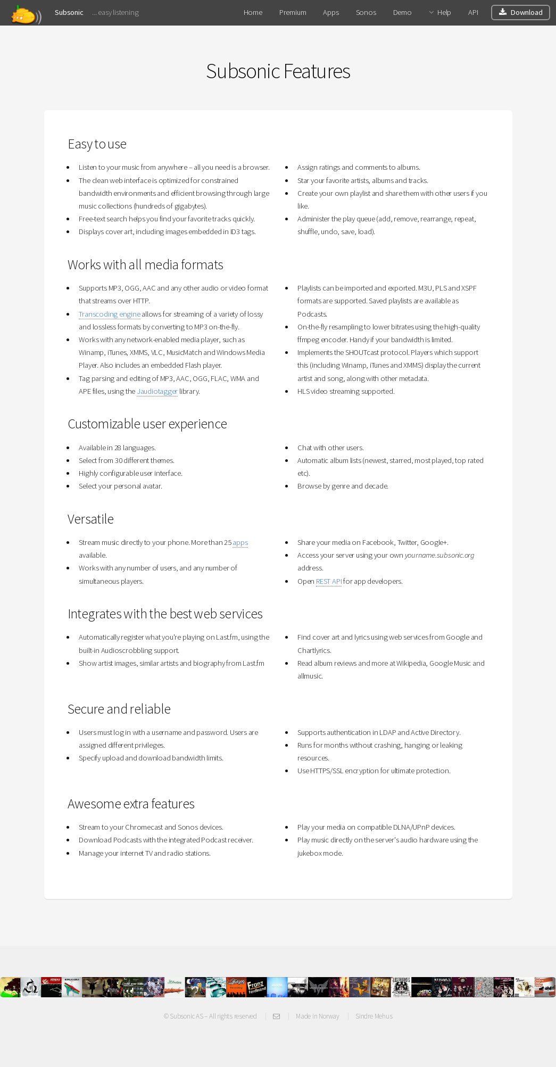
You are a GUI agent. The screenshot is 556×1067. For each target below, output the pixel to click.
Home (253, 12)
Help (444, 12)
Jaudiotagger (157, 391)
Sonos (366, 12)
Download (526, 12)
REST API (329, 581)
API (473, 12)
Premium (292, 12)
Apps (330, 12)
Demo (402, 12)
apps (240, 542)
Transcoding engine (109, 314)
